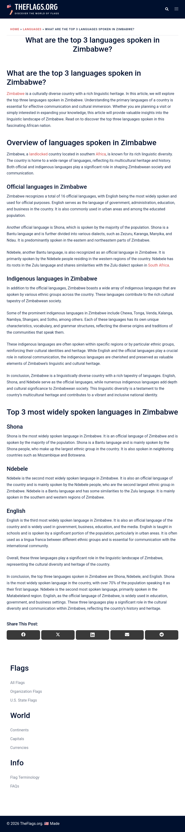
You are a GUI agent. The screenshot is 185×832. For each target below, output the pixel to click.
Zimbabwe (16, 93)
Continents (19, 730)
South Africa (158, 265)
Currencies (19, 747)
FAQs (14, 786)
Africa (101, 154)
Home (14, 29)
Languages (32, 29)
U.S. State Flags (23, 700)
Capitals (17, 739)
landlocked (38, 154)
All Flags (17, 682)
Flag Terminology (24, 777)
